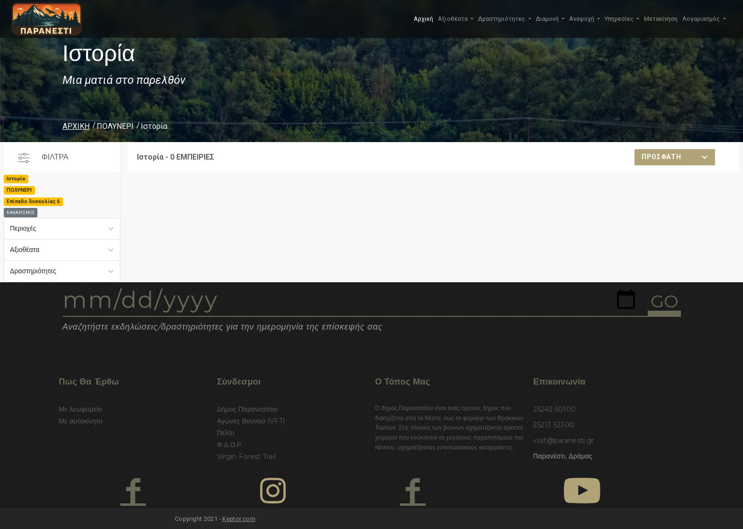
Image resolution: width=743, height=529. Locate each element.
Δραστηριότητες (33, 271)
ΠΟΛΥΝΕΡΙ (115, 126)
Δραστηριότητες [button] (502, 18)
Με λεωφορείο (80, 409)
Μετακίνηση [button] (661, 18)
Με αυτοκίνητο (80, 421)
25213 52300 (553, 425)
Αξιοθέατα (24, 249)
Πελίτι (226, 433)
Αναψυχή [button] (582, 18)
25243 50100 (554, 409)
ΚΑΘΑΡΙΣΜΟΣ (21, 212)
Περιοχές (23, 228)
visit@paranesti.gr (563, 440)
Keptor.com (238, 518)
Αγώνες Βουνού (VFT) (251, 421)
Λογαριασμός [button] (701, 18)
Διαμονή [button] (548, 18)
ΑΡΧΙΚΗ (76, 126)
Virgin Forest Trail (246, 456)
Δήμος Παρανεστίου (247, 409)
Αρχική (423, 18)
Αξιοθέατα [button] (453, 18)
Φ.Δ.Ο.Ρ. (230, 444)
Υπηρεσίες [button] (620, 18)
